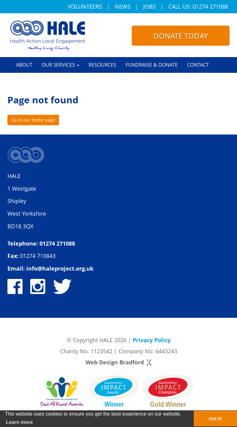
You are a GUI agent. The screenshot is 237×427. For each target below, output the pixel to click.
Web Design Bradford (114, 362)
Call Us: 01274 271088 (198, 7)
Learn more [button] (19, 422)
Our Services (60, 64)
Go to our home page (33, 120)
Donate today (180, 36)
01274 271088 (57, 243)
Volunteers (85, 7)
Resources (102, 64)
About (24, 64)
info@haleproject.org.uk (60, 268)
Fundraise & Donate (152, 64)
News (123, 7)
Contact (198, 64)
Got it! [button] (215, 418)
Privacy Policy (152, 340)
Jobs (149, 7)
